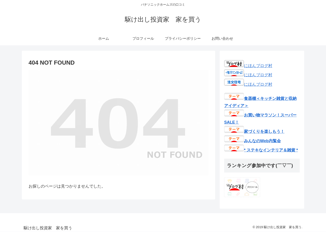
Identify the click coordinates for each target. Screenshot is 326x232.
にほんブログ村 (248, 65)
